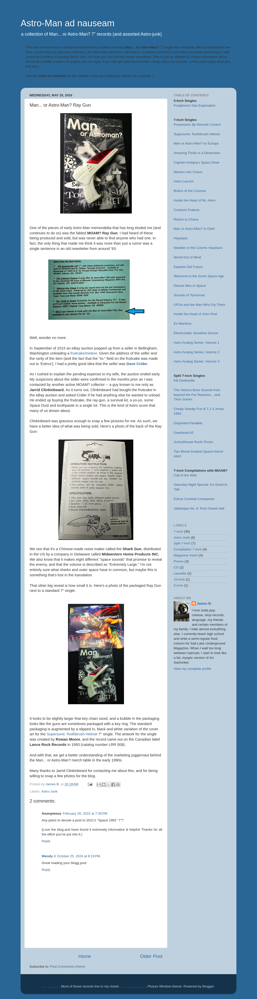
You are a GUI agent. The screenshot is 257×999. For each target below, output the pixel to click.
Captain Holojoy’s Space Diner (197, 162)
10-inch (179, 579)
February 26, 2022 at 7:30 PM (85, 813)
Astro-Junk (49, 791)
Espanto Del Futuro (188, 267)
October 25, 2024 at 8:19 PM (78, 856)
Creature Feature (187, 210)
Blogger (208, 986)
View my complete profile (192, 669)
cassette (180, 573)
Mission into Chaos (188, 172)
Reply (46, 841)
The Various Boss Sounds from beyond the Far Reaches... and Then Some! (197, 394)
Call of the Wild (185, 475)
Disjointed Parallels (188, 423)
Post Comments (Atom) (67, 966)
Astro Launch (184, 181)
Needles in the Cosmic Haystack (198, 248)
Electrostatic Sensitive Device (196, 333)
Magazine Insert (186, 555)
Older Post (151, 956)
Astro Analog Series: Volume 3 (196, 361)
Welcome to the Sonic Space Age (199, 276)
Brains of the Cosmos (190, 191)
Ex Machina (182, 323)
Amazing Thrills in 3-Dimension (197, 153)
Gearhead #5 (184, 433)
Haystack (181, 238)
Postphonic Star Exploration (195, 105)
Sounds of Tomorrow (189, 295)
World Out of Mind (187, 257)
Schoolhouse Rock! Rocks (193, 442)
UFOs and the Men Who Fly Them (199, 305)
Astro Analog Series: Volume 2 (196, 352)
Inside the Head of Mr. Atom (195, 200)
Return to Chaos (186, 219)
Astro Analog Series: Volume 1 (196, 342)
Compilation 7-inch (188, 549)
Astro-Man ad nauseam (67, 23)
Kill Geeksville (184, 380)
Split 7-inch (182, 543)
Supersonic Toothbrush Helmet (72, 734)
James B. (204, 603)
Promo (179, 561)
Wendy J (48, 856)
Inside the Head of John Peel (195, 314)
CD (176, 567)
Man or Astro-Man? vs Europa (196, 143)
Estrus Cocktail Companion (194, 499)
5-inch (178, 585)
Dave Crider (136, 364)
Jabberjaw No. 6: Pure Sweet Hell (199, 508)
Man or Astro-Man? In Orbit (194, 229)
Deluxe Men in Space (190, 286)
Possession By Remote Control (197, 124)
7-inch (178, 531)
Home (84, 956)
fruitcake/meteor (84, 353)
